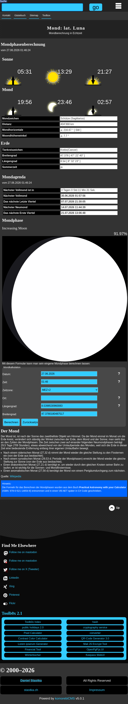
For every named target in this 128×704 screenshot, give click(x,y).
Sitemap (34, 15)
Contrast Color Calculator (33, 638)
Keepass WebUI (95, 655)
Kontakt (6, 15)
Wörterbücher (33, 655)
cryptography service (95, 627)
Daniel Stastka (31, 680)
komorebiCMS (65, 698)
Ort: (4, 398)
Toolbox (46, 15)
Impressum (97, 690)
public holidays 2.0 (33, 627)
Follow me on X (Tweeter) (24, 569)
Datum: (6, 374)
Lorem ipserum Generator (33, 644)
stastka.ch (31, 690)
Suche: (3, 1)
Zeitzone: (7, 390)
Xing (11, 586)
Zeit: (5, 382)
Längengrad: (9, 406)
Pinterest (14, 594)
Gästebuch (20, 15)
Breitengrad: (9, 414)
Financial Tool (33, 649)
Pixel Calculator (33, 633)
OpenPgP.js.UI (95, 649)
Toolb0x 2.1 (12, 613)
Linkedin (14, 577)
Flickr (12, 603)
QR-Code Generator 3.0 (95, 638)
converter (95, 633)
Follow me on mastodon (23, 552)
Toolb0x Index (33, 622)
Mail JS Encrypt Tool (95, 644)
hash (95, 622)
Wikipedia (15, 476)
